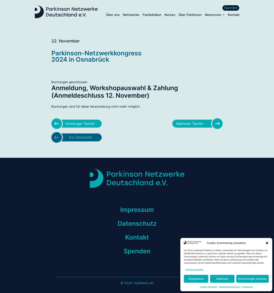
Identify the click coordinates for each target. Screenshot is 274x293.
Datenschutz (137, 223)
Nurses (169, 15)
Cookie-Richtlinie (208, 286)
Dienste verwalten (194, 269)
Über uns (113, 15)
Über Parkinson (190, 15)
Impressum (247, 286)
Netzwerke (131, 15)
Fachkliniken (152, 15)
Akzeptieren (196, 278)
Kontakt (234, 15)
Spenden (231, 8)
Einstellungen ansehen (252, 278)
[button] (267, 243)
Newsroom (213, 15)
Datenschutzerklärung (230, 286)
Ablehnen (222, 278)
